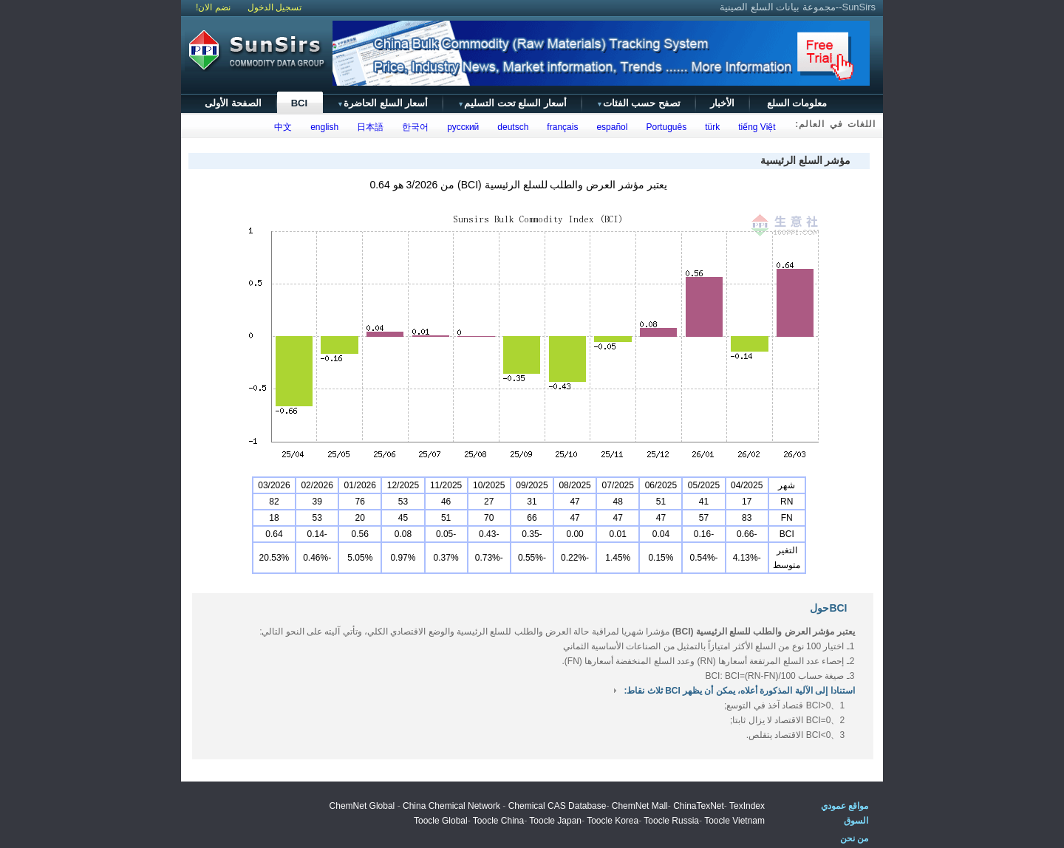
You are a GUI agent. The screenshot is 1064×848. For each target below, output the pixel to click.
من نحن (854, 838)
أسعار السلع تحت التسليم (512, 103)
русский (461, 127)
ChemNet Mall (640, 806)
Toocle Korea (612, 820)
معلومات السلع (797, 103)
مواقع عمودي (844, 806)
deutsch (511, 127)
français (560, 127)
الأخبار (722, 103)
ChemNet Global (362, 806)
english (322, 127)
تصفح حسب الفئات (638, 103)
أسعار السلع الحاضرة (382, 103)
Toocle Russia (671, 820)
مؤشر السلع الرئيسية (805, 160)
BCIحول (828, 608)
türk (710, 127)
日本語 (368, 127)
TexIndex (747, 806)
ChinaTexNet (698, 806)
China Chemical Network (451, 806)
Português (663, 127)
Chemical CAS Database (557, 806)
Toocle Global (441, 820)
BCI (299, 103)
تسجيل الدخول (274, 7)
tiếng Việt (755, 127)
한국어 (413, 127)
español (610, 127)
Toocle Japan (555, 820)
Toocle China (498, 820)
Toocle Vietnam (734, 820)
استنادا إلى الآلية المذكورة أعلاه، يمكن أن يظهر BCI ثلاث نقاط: (739, 690)
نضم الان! (213, 7)
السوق (856, 820)
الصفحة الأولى (233, 103)
